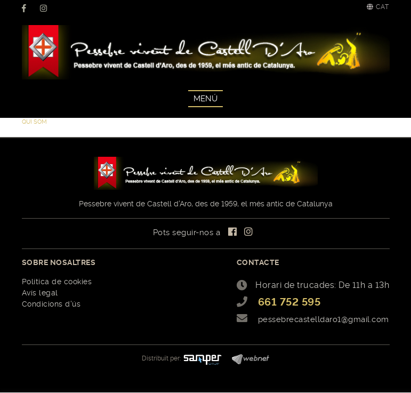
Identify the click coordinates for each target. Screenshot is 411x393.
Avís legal (40, 292)
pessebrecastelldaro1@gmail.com (323, 319)
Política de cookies (57, 281)
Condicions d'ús (51, 304)
